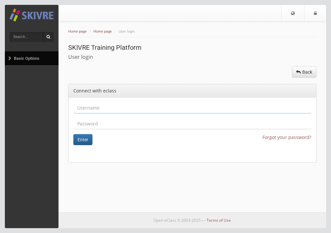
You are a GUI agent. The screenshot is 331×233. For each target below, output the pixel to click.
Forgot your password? (286, 137)
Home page (77, 31)
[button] (293, 13)
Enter (83, 139)
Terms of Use (219, 220)
